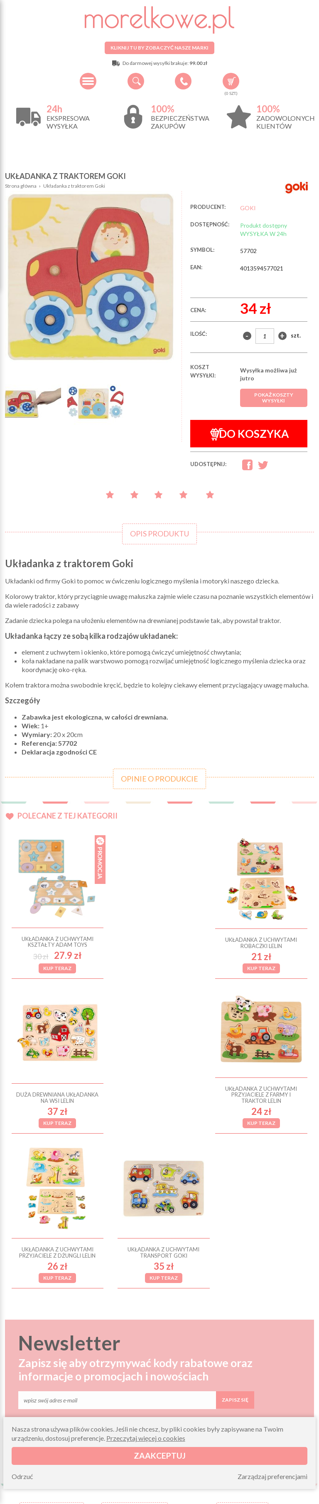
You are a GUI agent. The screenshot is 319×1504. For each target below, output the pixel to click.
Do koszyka (249, 434)
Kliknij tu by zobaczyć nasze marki (159, 48)
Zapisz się (235, 1253)
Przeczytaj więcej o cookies (145, 1438)
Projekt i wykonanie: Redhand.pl (276, 1495)
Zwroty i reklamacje (135, 1401)
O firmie (52, 1391)
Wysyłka (52, 1401)
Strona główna (21, 186)
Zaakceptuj (160, 1455)
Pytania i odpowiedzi (134, 1391)
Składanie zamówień (134, 1411)
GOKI (248, 207)
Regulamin (51, 1411)
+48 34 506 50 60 (183, 81)
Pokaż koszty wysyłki (273, 398)
